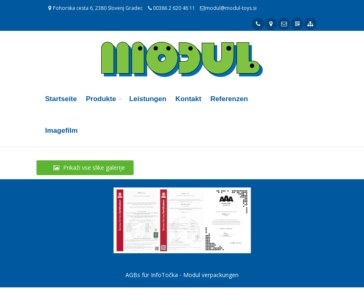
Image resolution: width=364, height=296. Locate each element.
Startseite (61, 99)
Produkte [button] (101, 99)
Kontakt (188, 99)
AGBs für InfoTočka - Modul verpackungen (182, 275)
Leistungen (147, 99)
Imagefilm (61, 130)
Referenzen (229, 99)
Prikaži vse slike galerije (85, 167)
